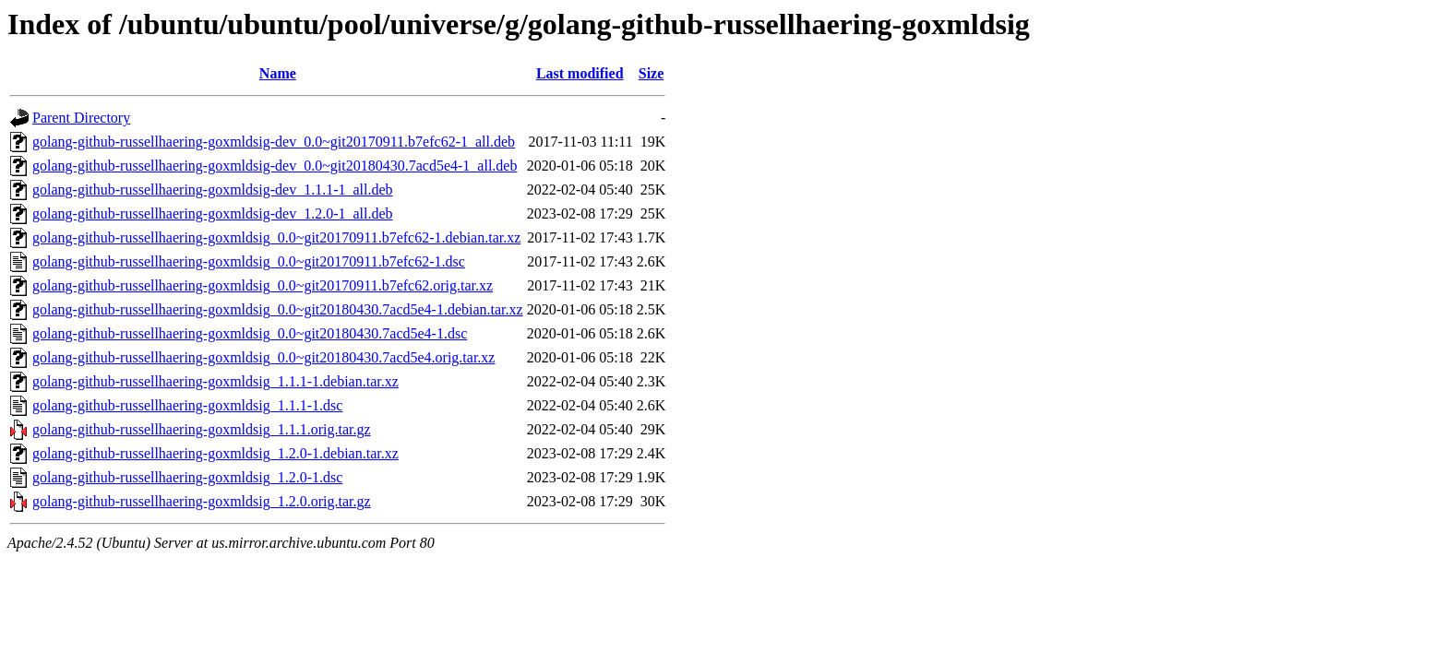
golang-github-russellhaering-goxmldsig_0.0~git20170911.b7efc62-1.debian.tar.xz (276, 237)
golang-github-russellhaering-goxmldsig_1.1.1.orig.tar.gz (201, 429)
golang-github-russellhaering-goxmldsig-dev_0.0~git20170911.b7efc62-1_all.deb (273, 141)
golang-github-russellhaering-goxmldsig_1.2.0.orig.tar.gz (201, 501)
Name (277, 73)
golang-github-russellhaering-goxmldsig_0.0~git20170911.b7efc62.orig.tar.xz (262, 285)
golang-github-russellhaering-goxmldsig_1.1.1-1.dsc (187, 405)
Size (651, 73)
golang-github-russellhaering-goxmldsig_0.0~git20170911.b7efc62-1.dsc (248, 261)
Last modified (580, 73)
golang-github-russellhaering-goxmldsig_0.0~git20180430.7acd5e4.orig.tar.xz (263, 357)
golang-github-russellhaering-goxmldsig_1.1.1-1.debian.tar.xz (215, 381)
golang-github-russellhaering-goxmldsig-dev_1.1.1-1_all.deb (212, 189)
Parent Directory (81, 117)
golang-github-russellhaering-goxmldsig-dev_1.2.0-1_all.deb (212, 213)
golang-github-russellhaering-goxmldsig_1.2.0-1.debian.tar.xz (215, 453)
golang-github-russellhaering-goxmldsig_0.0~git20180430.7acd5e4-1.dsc (249, 333)
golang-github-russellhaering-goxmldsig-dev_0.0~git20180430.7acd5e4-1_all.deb (274, 165)
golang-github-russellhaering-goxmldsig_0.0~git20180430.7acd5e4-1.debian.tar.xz (277, 309)
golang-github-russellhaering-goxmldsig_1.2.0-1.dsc (187, 477)
